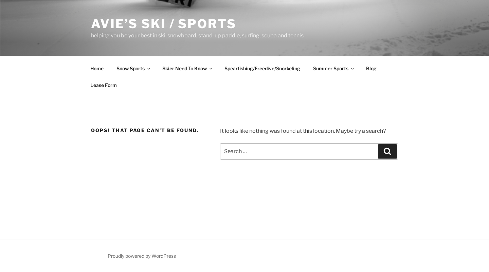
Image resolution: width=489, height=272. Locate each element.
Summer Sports (334, 68)
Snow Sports (133, 68)
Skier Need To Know (187, 68)
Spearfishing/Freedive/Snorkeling (262, 68)
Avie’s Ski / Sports (163, 23)
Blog (371, 68)
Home (97, 68)
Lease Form (103, 85)
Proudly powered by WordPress (142, 256)
